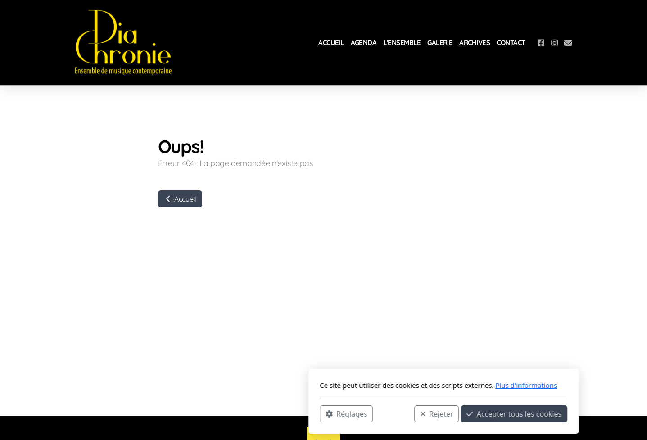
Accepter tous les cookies (394, 413)
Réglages (226, 413)
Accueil (180, 198)
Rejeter (316, 413)
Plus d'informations (406, 385)
